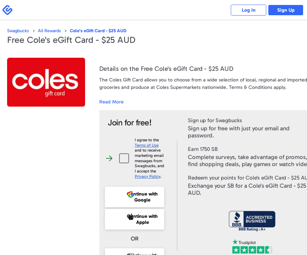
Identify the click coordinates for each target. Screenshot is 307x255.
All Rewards (49, 30)
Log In (249, 10)
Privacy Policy (147, 176)
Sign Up (286, 10)
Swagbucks (18, 30)
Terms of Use (146, 145)
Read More (111, 102)
